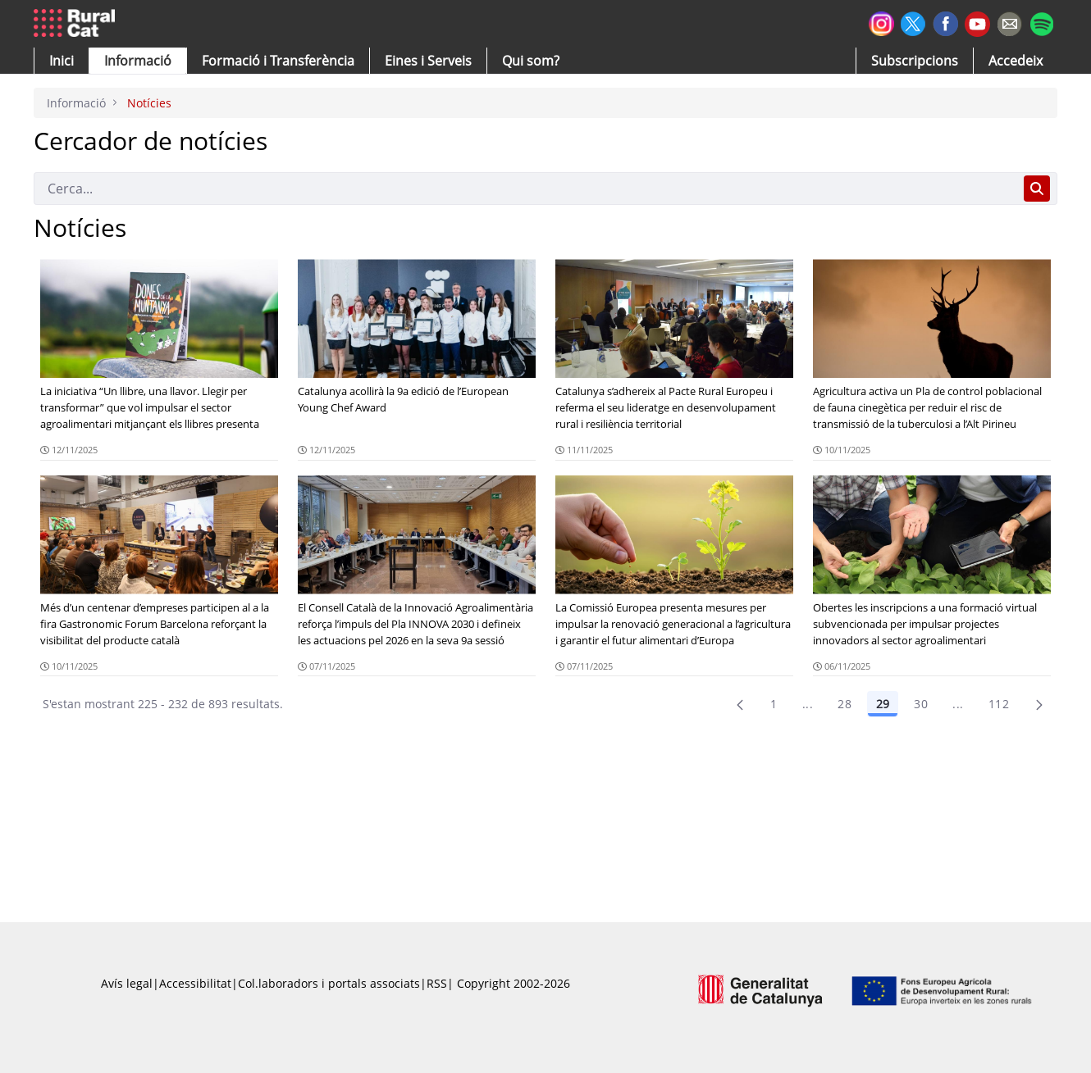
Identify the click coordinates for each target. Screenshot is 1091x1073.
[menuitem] (278, 61)
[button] (61, 61)
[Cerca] (525, 188)
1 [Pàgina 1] (773, 704)
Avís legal (127, 983)
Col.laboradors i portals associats (329, 983)
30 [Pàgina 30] (921, 704)
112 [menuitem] (998, 704)
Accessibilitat (195, 983)
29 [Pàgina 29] (882, 704)
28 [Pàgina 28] (844, 704)
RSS (437, 983)
